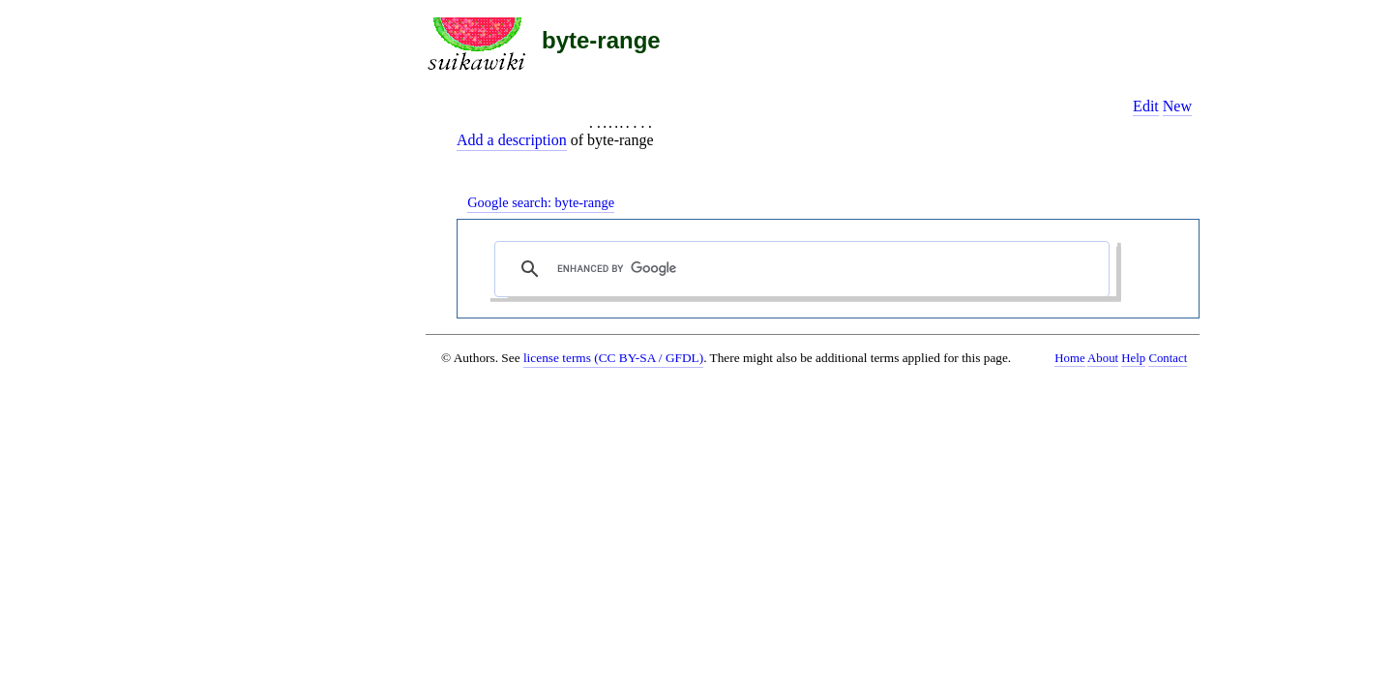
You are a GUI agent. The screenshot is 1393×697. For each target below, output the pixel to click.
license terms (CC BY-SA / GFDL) (613, 357)
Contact (1167, 358)
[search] (806, 269)
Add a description (512, 140)
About (1102, 358)
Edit (1146, 106)
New (1177, 106)
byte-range (601, 40)
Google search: (540, 202)
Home (1069, 358)
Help (1133, 358)
